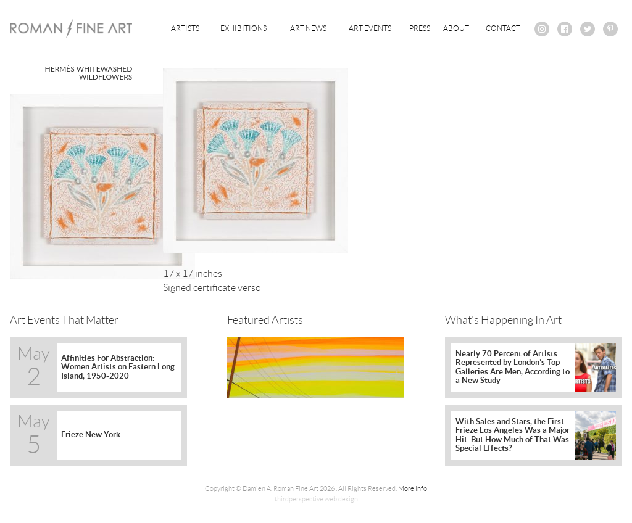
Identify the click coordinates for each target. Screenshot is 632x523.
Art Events (370, 28)
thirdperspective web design (316, 499)
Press (419, 28)
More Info (412, 488)
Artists (185, 28)
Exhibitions (243, 28)
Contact (503, 28)
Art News (308, 28)
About (456, 28)
